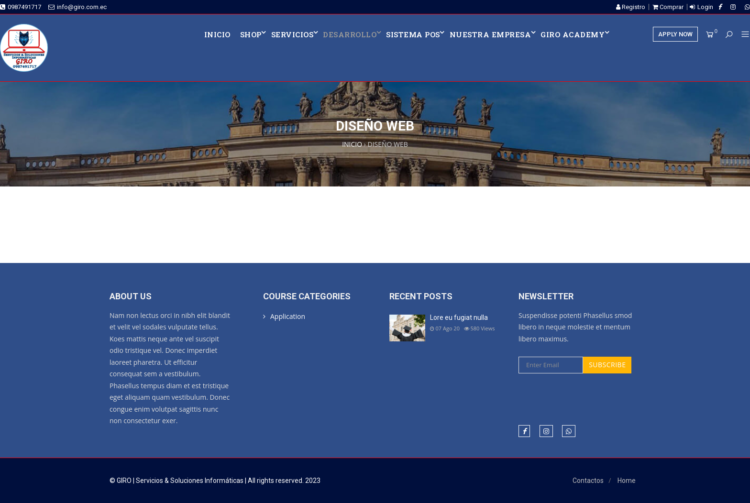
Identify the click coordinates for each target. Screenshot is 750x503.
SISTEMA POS (413, 34)
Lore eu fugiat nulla (459, 317)
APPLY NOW (675, 34)
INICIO (217, 34)
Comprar (668, 7)
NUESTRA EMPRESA (490, 34)
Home (627, 480)
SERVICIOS (292, 34)
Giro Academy (572, 34)
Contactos (588, 480)
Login (705, 7)
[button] (741, 35)
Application (287, 316)
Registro (630, 7)
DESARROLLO (349, 34)
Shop (251, 34)
